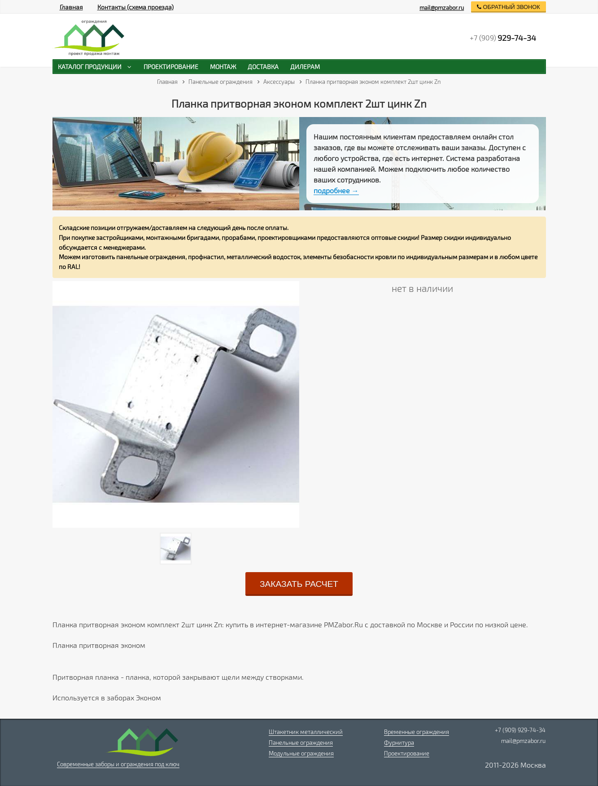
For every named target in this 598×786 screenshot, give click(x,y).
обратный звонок (508, 7)
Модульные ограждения (301, 753)
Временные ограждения (416, 731)
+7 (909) (503, 37)
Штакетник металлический (306, 731)
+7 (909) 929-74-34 (520, 730)
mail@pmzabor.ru (441, 7)
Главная (71, 7)
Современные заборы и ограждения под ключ (118, 764)
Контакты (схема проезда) (135, 7)
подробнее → (336, 190)
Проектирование (406, 753)
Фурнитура (399, 742)
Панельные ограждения (301, 742)
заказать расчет (299, 584)
